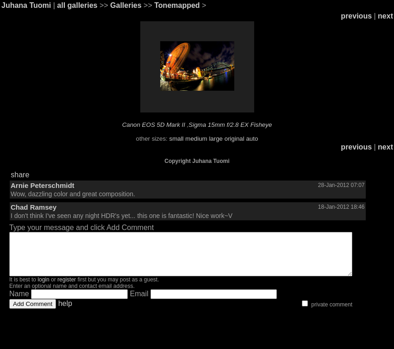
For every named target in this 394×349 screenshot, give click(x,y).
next (385, 16)
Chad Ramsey (33, 207)
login (43, 288)
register (66, 288)
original (234, 138)
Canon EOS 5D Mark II (153, 124)
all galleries (77, 5)
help (65, 312)
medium (196, 138)
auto (252, 138)
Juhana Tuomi (26, 5)
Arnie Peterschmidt (43, 185)
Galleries (126, 5)
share (20, 175)
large (216, 138)
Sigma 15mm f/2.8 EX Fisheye (230, 124)
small (176, 138)
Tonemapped (177, 5)
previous (356, 16)
